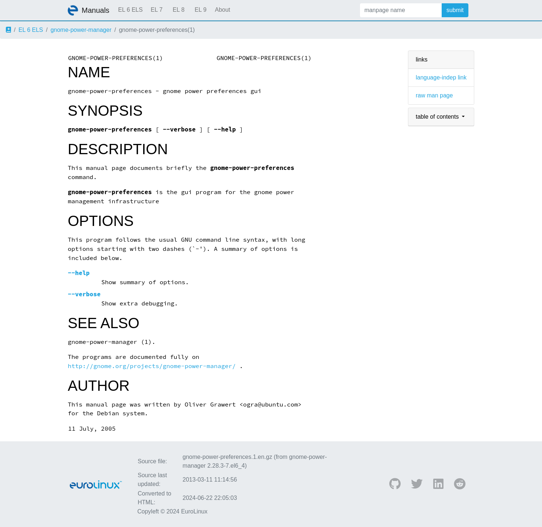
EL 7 (156, 10)
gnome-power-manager (81, 30)
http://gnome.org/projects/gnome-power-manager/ (152, 366)
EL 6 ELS (130, 10)
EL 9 (200, 10)
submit (455, 10)
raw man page (434, 95)
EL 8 (178, 10)
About (222, 10)
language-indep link (441, 77)
